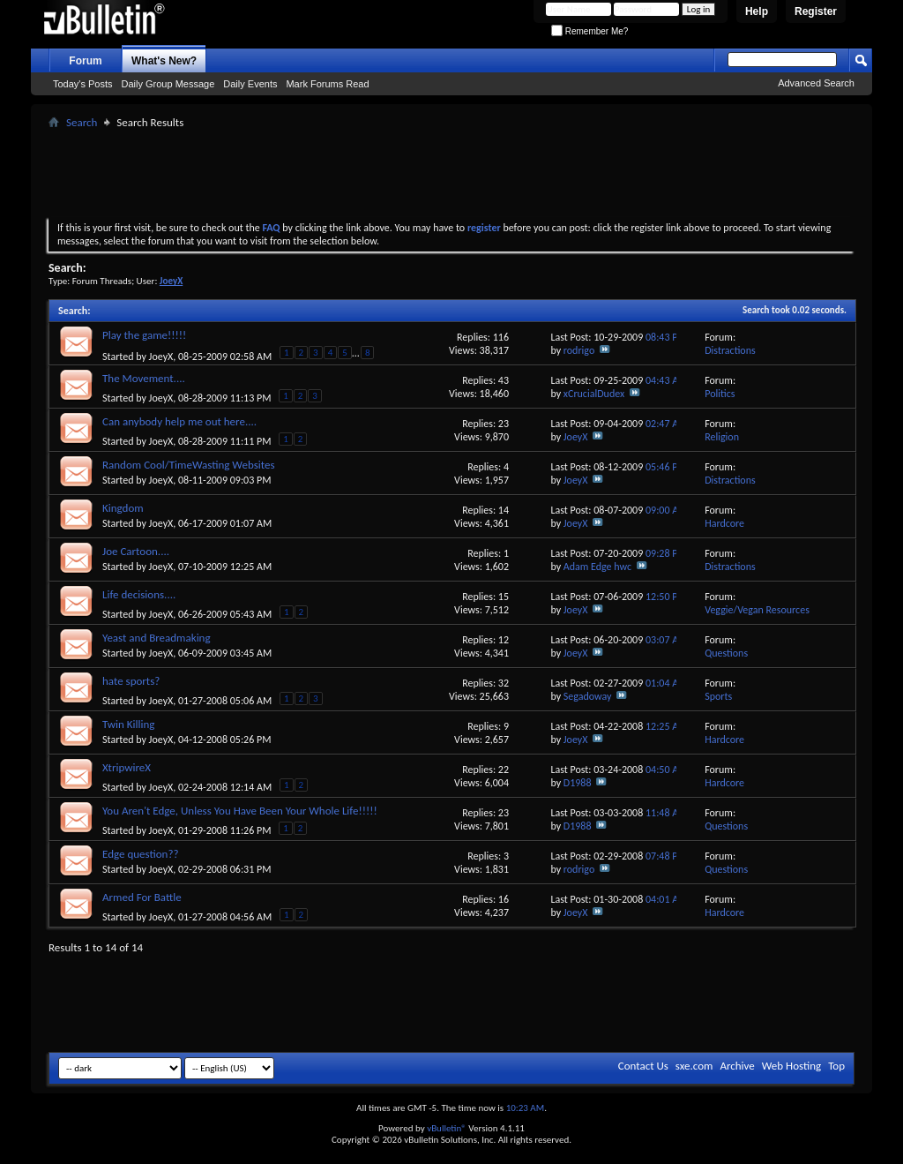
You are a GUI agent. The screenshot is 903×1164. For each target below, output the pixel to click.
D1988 (577, 783)
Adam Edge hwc (597, 566)
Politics (720, 393)
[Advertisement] (451, 173)
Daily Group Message (168, 84)
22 (503, 769)
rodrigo (578, 350)
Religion (722, 437)
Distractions (730, 350)
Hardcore (724, 523)
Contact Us (643, 1065)
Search (81, 122)
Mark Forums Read (327, 84)
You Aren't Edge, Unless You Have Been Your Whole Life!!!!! (239, 810)
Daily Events (250, 84)
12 (503, 640)
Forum (85, 61)
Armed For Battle (142, 897)
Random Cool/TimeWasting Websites (188, 464)
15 (503, 596)
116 (501, 337)
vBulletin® (446, 1128)
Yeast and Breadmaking (156, 637)
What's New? (164, 61)
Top (836, 1065)
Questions (726, 653)
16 (503, 899)
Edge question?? (140, 853)
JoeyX (161, 356)
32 (503, 683)
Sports (718, 696)
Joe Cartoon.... (135, 551)
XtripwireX (126, 767)
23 (503, 423)
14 (503, 510)
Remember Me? (589, 31)
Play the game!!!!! (144, 335)
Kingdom (123, 507)
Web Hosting (791, 1065)
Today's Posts (83, 84)
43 (503, 380)
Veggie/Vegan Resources (757, 610)
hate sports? (131, 680)
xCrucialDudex (593, 393)
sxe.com (694, 1065)
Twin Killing (128, 724)
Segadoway (587, 696)
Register (816, 11)
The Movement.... (143, 378)
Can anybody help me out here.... (179, 421)
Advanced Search (816, 83)
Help (756, 11)
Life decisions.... (138, 594)
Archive (737, 1065)
